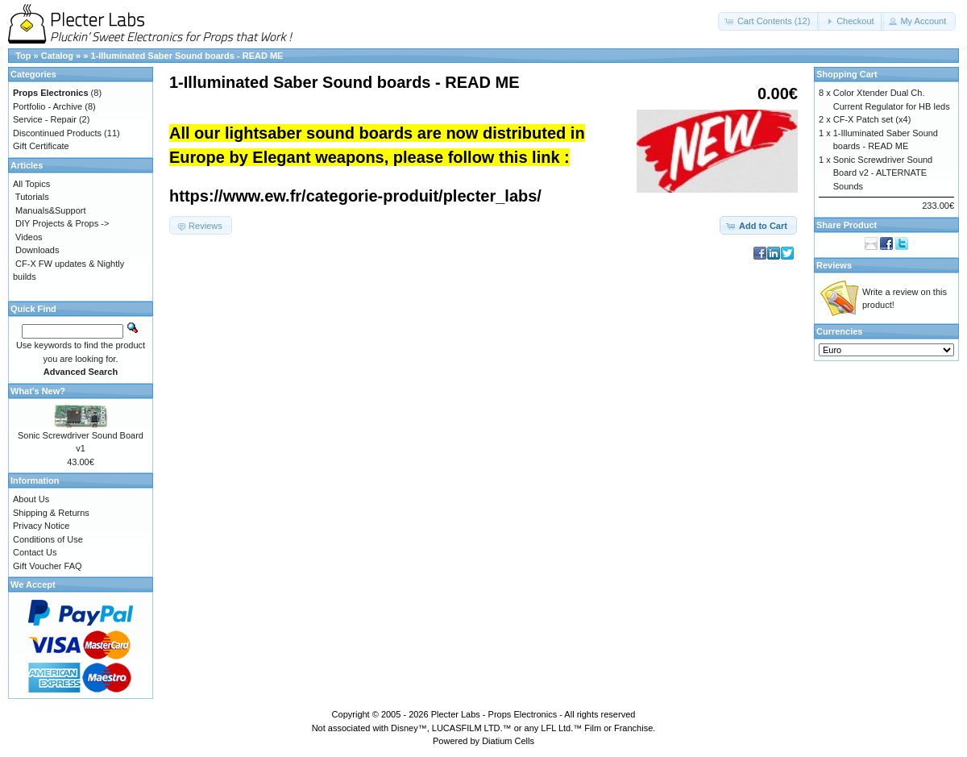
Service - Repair (45, 119)
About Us (31, 499)
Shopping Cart (847, 74)
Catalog (57, 55)
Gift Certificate (41, 146)
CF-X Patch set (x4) (872, 119)
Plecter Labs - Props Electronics (494, 714)
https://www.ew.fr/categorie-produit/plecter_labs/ (355, 196)
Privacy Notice (41, 525)
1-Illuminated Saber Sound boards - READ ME (186, 55)
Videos (28, 237)
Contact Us (34, 552)
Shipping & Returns (51, 513)
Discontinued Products (57, 133)
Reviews (834, 265)
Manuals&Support (50, 210)
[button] (769, 21)
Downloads (37, 250)
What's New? (37, 391)
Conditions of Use (48, 539)
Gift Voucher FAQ (47, 566)
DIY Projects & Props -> (62, 223)
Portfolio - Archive (47, 106)
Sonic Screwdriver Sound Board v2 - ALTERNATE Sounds (883, 173)
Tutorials (32, 197)
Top (23, 55)
